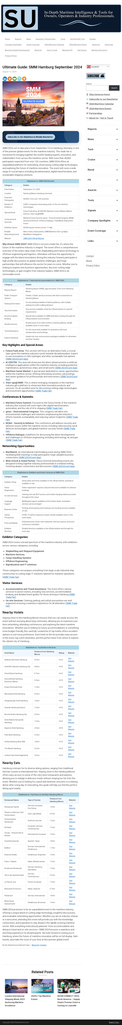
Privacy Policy (11, 56)
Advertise (96, 45)
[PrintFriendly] (19, 79)
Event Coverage (33, 45)
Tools (62, 39)
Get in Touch (52, 50)
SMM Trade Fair (43, 391)
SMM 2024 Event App (16, 359)
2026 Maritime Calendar (54, 45)
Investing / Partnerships (45, 39)
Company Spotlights (13, 45)
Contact (43, 945)
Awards (92, 190)
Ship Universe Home (99, 94)
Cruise (91, 159)
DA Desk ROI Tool (77, 39)
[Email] (14, 79)
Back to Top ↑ (114, 1022)
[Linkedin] (5, 79)
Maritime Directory (99, 50)
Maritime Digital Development (17, 50)
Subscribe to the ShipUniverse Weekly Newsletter (30, 137)
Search (89, 84)
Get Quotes (82, 50)
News (28, 39)
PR (89, 179)
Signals (93, 39)
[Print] (10, 79)
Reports (18, 39)
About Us (38, 50)
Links (91, 240)
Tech (90, 149)
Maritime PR (67, 50)
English (93, 67)
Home (7, 39)
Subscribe (109, 45)
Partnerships (95, 113)
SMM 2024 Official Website (33, 238)
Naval (91, 169)
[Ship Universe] (61, 18)
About (89, 260)
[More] (24, 79)
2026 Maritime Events (78, 45)
